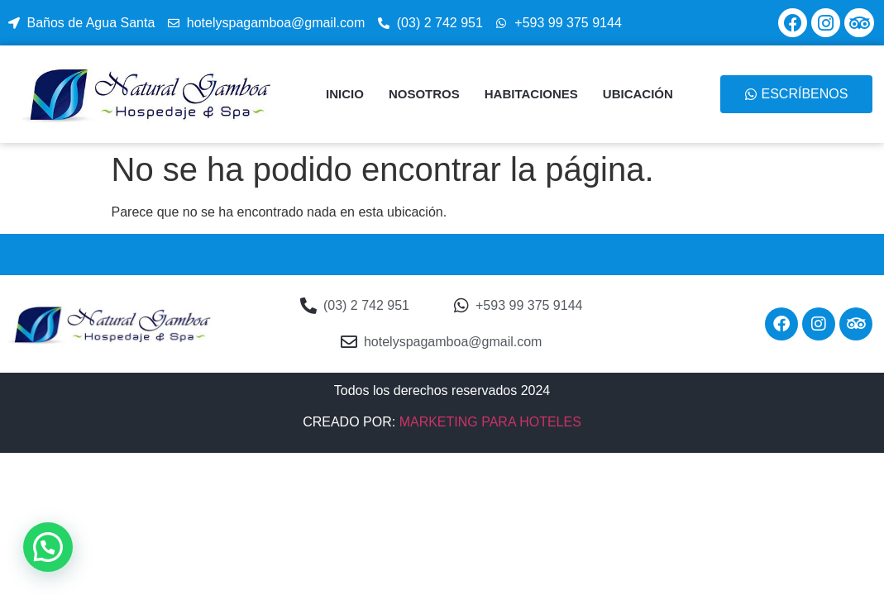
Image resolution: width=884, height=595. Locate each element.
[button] (48, 547)
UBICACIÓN (638, 94)
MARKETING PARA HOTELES (490, 422)
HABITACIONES (531, 94)
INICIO (345, 94)
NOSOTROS (424, 94)
